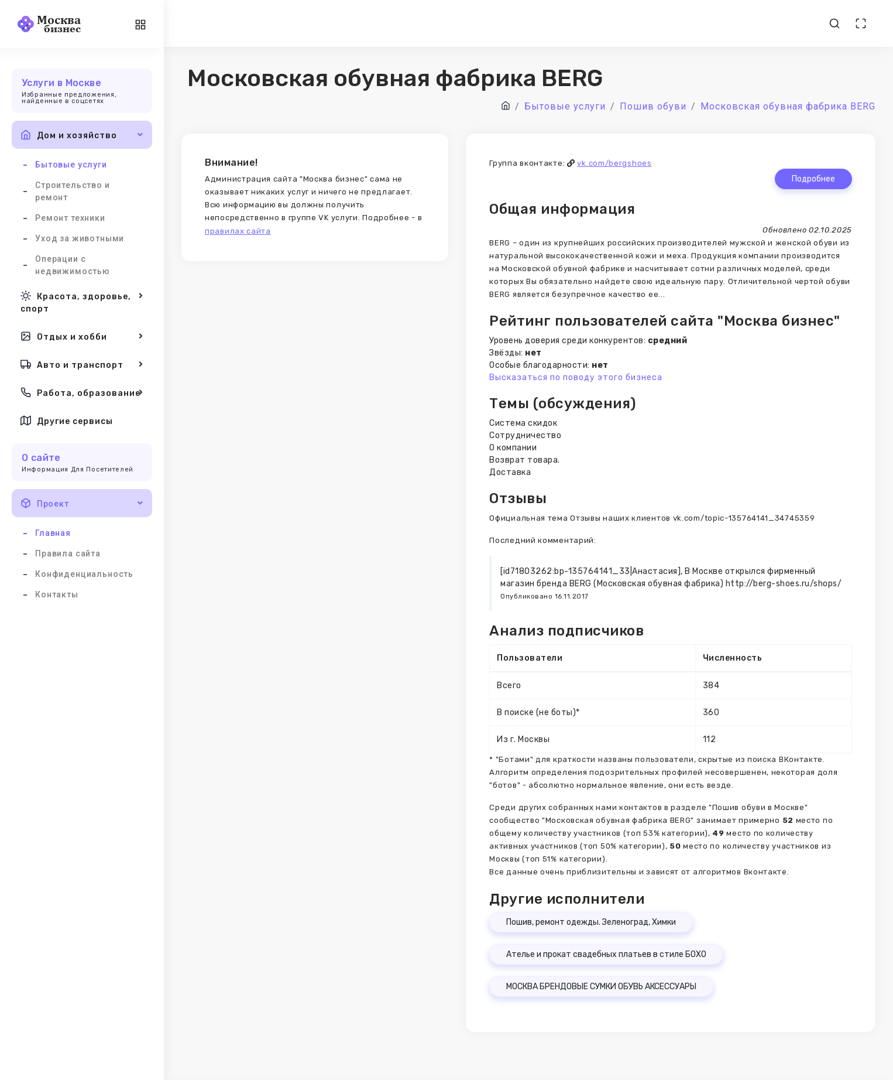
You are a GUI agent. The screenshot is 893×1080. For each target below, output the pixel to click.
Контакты (56, 594)
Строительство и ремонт (72, 191)
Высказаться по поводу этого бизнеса (575, 377)
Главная (53, 533)
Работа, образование (81, 392)
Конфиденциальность (84, 574)
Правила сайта (68, 553)
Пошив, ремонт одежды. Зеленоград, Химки (591, 922)
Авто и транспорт (81, 364)
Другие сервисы (66, 420)
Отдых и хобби (81, 336)
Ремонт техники (70, 218)
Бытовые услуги (71, 164)
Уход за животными (79, 238)
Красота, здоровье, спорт (81, 301)
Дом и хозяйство (81, 135)
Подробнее (813, 179)
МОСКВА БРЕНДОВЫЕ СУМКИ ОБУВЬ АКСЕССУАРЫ (601, 987)
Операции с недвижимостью (72, 265)
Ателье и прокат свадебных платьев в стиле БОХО (606, 954)
